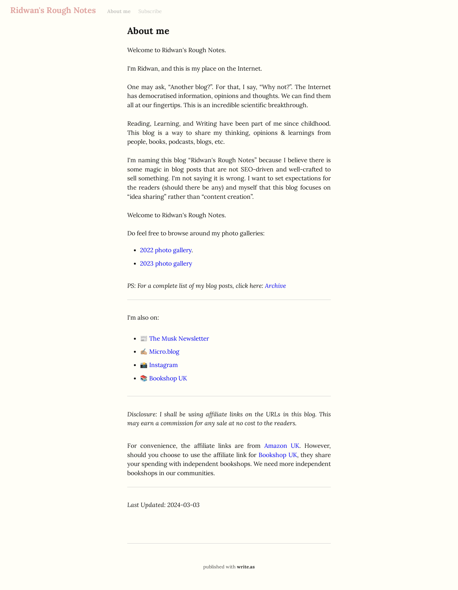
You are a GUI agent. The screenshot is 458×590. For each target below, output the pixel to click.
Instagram (163, 365)
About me (119, 11)
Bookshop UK (168, 378)
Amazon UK (281, 445)
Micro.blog (164, 351)
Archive (275, 285)
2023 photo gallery (166, 263)
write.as (246, 567)
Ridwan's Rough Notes (53, 10)
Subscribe (150, 11)
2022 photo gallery (165, 250)
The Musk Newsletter (179, 338)
